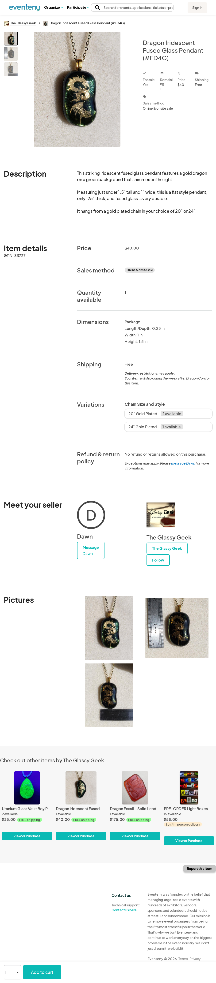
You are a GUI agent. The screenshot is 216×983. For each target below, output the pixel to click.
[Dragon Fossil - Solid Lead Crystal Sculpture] (135, 805)
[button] (53, 7)
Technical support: (126, 907)
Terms (183, 959)
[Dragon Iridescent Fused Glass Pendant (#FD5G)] (81, 805)
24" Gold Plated (155, 426)
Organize (53, 7)
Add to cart (42, 972)
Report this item (199, 868)
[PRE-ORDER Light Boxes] (189, 808)
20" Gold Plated (155, 413)
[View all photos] (77, 89)
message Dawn (183, 463)
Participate (78, 7)
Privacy (195, 959)
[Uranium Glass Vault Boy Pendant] (27, 805)
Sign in (197, 7)
